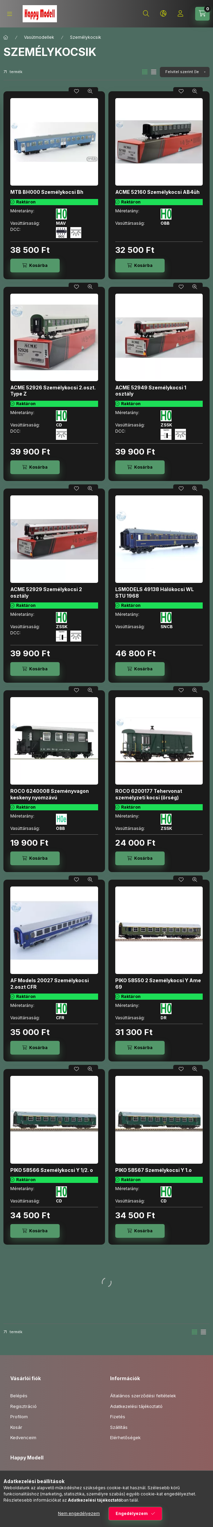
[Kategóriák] (9, 14)
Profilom (19, 1416)
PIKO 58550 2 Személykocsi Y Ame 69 (158, 983)
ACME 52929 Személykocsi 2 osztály (46, 592)
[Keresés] (146, 14)
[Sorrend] (185, 72)
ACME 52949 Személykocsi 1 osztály (150, 391)
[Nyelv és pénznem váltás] (163, 14)
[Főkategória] (5, 37)
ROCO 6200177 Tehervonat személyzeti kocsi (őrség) (148, 794)
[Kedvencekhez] (76, 91)
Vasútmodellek (39, 37)
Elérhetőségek (125, 1437)
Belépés (18, 1395)
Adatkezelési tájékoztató (136, 1406)
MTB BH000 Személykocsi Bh (46, 192)
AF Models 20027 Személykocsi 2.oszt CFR (49, 983)
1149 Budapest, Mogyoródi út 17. (52, 1474)
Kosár (16, 1427)
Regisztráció (23, 1406)
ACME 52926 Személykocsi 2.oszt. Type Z (53, 391)
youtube (26, 1513)
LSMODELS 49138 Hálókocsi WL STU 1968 (154, 592)
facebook (12, 1513)
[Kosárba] (35, 265)
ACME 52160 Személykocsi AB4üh (157, 192)
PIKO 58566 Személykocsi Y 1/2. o (51, 1170)
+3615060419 (32, 1485)
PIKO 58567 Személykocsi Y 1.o (153, 1170)
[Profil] (180, 14)
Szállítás (119, 1427)
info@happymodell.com (43, 1495)
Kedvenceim (23, 1437)
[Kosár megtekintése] (202, 14)
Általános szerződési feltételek (143, 1395)
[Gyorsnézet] (90, 91)
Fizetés (117, 1416)
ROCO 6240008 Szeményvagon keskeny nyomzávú (49, 794)
